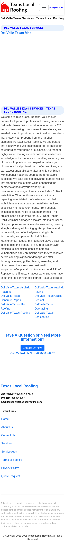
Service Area (9, 451)
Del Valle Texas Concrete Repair (11, 298)
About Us (7, 427)
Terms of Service (11, 459)
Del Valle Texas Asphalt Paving (49, 289)
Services (6, 443)
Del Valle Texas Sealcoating (44, 314)
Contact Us (8, 435)
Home (5, 418)
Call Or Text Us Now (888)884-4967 (32, 353)
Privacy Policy (10, 467)
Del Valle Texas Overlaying (44, 306)
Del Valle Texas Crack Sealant (48, 298)
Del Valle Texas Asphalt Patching (15, 289)
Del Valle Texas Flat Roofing (13, 306)
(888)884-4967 (56, 7)
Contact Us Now (32, 347)
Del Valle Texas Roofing (15, 312)
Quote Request (10, 476)
